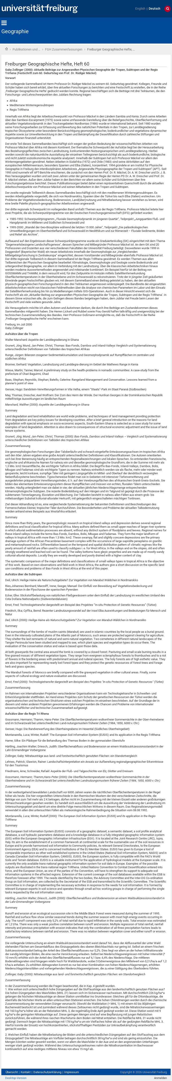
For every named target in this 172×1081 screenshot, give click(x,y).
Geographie (15, 31)
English (140, 9)
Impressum (71, 1072)
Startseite (6, 49)
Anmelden (160, 1078)
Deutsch (154, 9)
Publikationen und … (26, 49)
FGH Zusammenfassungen (63, 49)
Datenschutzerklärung (47, 1072)
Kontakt (25, 1072)
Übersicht (12, 1072)
